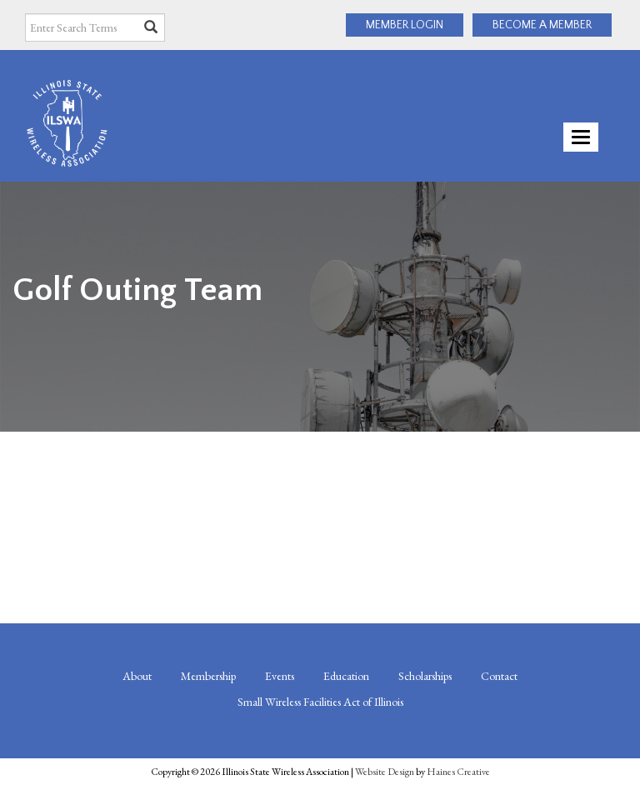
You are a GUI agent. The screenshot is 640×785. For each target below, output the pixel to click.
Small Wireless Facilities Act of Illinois (320, 701)
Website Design (384, 771)
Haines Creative (458, 771)
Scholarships (425, 675)
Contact (499, 675)
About (137, 675)
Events (279, 675)
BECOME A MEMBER (542, 25)
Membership (208, 675)
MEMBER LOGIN (404, 25)
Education (346, 675)
